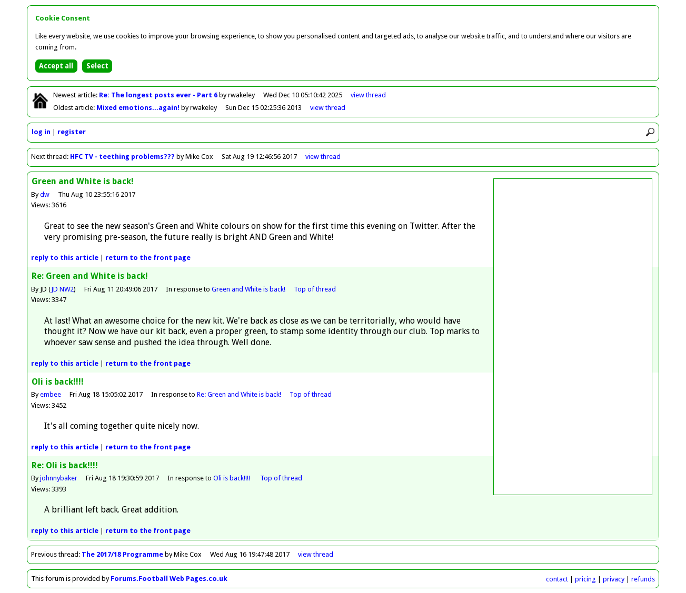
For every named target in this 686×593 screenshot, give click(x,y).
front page (148, 258)
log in (41, 132)
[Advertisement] (573, 337)
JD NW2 (62, 289)
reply (64, 258)
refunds (643, 579)
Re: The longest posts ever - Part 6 (159, 95)
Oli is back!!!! (232, 478)
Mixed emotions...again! (138, 108)
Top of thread (315, 289)
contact (557, 579)
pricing (585, 579)
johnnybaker (58, 478)
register (71, 132)
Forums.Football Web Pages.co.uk (169, 578)
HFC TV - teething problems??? (122, 156)
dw (44, 194)
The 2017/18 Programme (122, 554)
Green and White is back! (248, 289)
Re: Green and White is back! (239, 394)
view (368, 95)
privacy (613, 579)
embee (50, 394)
